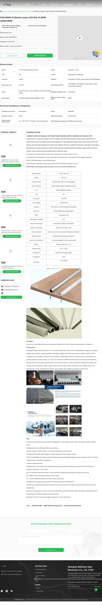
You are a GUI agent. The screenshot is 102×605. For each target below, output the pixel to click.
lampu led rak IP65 (37, 505)
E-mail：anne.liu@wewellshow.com (11, 574)
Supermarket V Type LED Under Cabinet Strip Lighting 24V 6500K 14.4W (10, 161)
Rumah (27, 4)
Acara (79, 4)
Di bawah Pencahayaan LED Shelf (22, 11)
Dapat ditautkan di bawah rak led (53, 505)
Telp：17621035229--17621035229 (11, 571)
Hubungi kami (68, 4)
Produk (36, 4)
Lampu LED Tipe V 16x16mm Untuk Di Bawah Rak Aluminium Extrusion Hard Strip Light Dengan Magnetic (11, 232)
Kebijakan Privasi (18, 599)
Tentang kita (55, 4)
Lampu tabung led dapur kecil (72, 505)
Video (45, 4)
